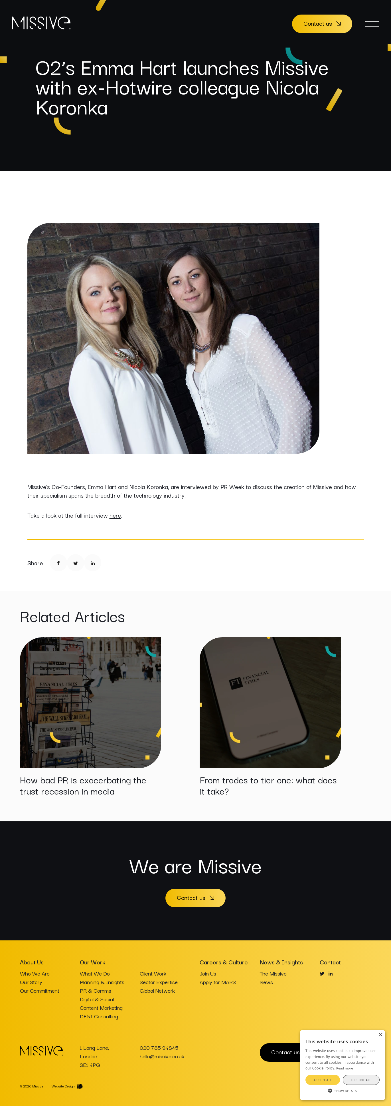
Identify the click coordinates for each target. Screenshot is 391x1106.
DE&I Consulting (99, 1016)
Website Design (63, 1086)
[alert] (342, 1065)
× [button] (380, 1035)
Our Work (92, 961)
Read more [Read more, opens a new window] (344, 1068)
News (266, 982)
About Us (32, 961)
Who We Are (35, 973)
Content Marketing (101, 1007)
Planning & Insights (102, 982)
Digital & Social (97, 999)
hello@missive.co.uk (162, 1056)
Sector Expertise (159, 982)
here (115, 515)
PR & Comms (95, 990)
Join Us (208, 973)
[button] (342, 1090)
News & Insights (281, 961)
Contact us (317, 23)
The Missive (273, 973)
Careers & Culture (224, 961)
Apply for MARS (218, 982)
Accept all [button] (322, 1080)
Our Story (31, 982)
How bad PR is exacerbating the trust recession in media (83, 785)
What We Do (95, 973)
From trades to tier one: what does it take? (268, 785)
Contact (330, 961)
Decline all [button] (361, 1080)
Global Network (157, 990)
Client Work (153, 973)
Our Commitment (39, 990)
